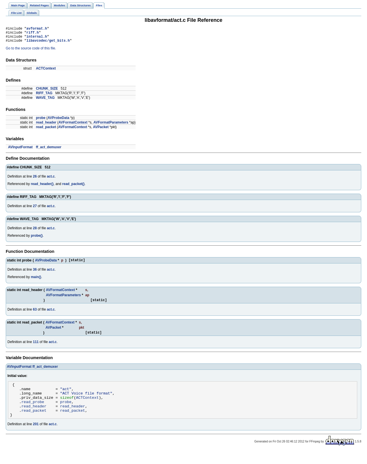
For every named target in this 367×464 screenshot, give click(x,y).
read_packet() (73, 187)
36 (35, 274)
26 (35, 180)
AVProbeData (58, 121)
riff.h (32, 34)
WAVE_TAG (45, 101)
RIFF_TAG (44, 97)
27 (35, 209)
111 (36, 348)
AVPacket (100, 130)
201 (36, 437)
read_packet (46, 130)
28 (35, 232)
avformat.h (36, 29)
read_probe (33, 412)
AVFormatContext (72, 126)
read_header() (42, 187)
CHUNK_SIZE (47, 92)
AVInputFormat (20, 151)
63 (35, 315)
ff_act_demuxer (48, 151)
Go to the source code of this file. (31, 52)
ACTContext (46, 72)
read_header (46, 126)
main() (36, 281)
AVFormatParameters (110, 126)
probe (40, 121)
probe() (36, 239)
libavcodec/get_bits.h (48, 43)
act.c (50, 180)
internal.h (36, 38)
